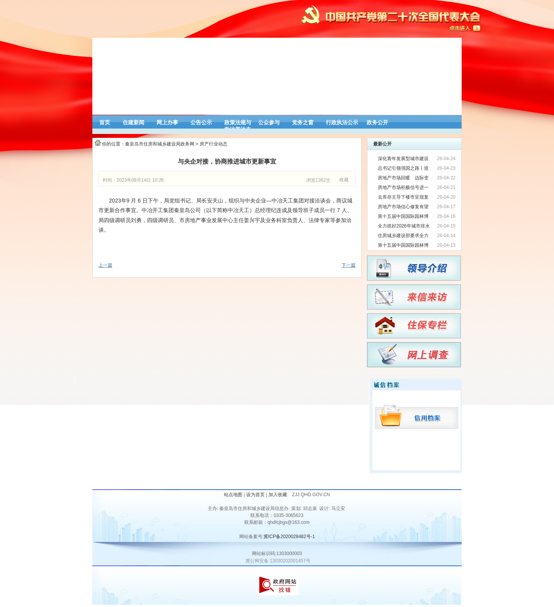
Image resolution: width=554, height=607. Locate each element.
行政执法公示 (342, 122)
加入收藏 (278, 494)
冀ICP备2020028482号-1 (289, 536)
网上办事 (167, 122)
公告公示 (201, 122)
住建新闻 (133, 122)
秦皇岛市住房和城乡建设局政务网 (159, 144)
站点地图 (233, 494)
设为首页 (255, 494)
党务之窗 (303, 122)
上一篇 (105, 265)
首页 (104, 122)
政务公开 (377, 122)
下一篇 (348, 265)
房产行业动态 (213, 144)
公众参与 (269, 122)
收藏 (344, 179)
